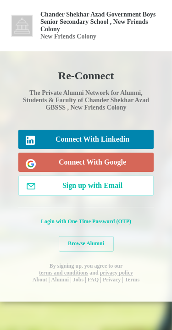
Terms (132, 279)
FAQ (93, 279)
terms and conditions (63, 273)
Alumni (60, 279)
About (40, 279)
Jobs (78, 279)
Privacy (112, 279)
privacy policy (116, 273)
